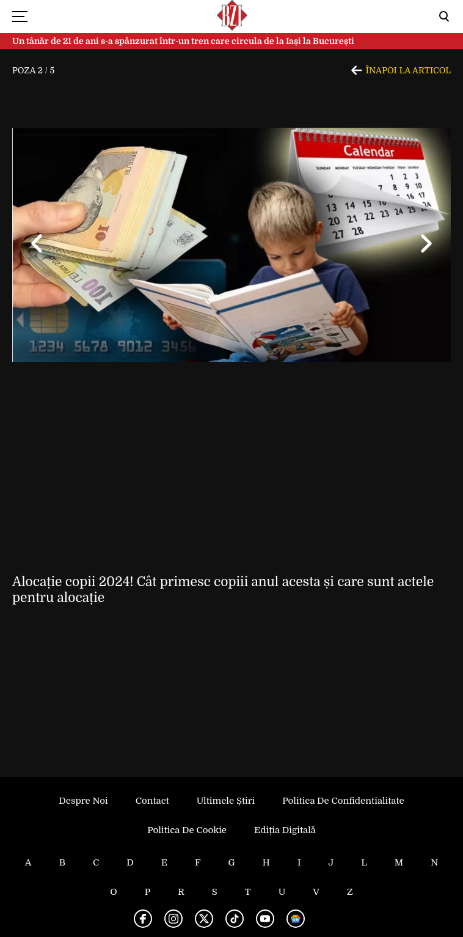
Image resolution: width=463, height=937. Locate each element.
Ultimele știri (226, 800)
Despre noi (83, 800)
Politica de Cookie (187, 830)
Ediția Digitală (285, 830)
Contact (152, 800)
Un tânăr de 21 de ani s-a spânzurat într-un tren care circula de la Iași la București (183, 41)
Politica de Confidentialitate (343, 800)
